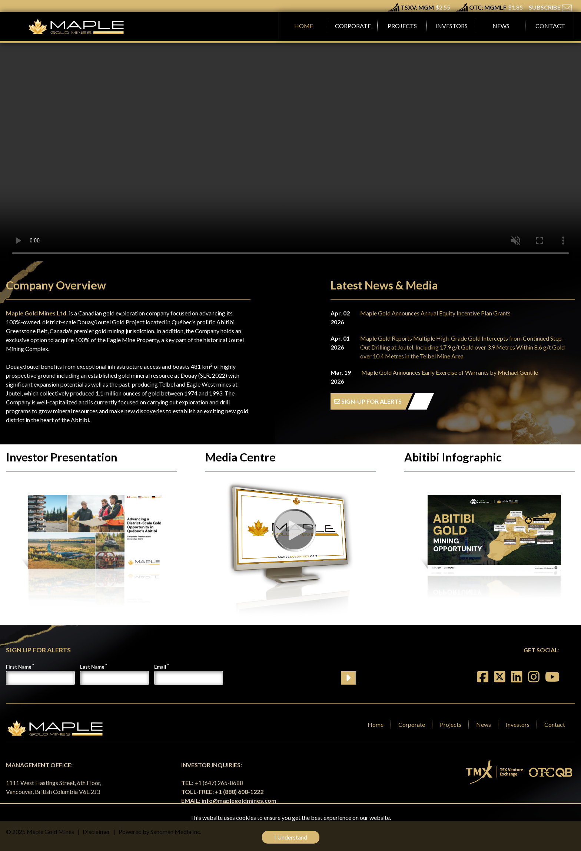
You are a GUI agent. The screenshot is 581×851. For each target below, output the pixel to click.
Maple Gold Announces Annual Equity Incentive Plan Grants (435, 313)
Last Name (92, 667)
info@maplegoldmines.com (239, 800)
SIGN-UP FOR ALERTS (368, 401)
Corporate (411, 724)
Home (376, 724)
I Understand (290, 837)
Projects (450, 724)
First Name (18, 667)
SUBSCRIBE (550, 7)
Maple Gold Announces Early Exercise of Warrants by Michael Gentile (449, 372)
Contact (554, 724)
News (483, 724)
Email (160, 667)
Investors (517, 724)
